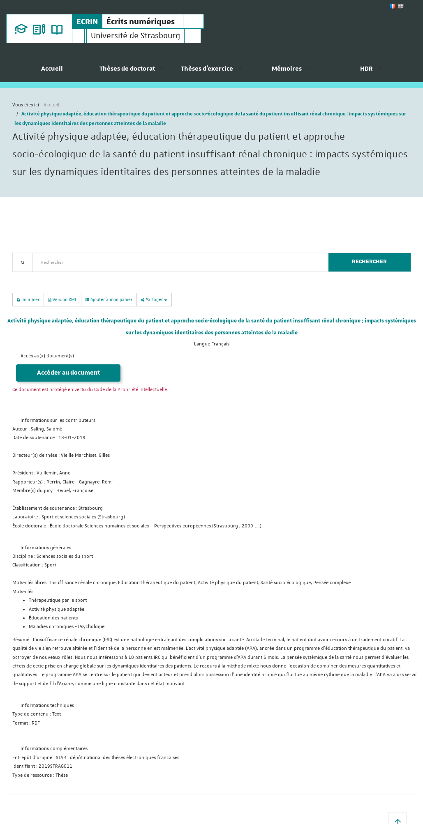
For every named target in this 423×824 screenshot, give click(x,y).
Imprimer (28, 299)
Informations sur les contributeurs (58, 420)
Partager (154, 299)
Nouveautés (70, 276)
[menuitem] (52, 72)
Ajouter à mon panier (109, 299)
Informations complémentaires (54, 749)
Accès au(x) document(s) (47, 356)
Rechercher (369, 261)
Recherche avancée (33, 276)
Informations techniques (47, 705)
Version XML (62, 299)
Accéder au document (68, 373)
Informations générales (46, 548)
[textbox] (177, 262)
